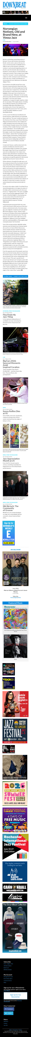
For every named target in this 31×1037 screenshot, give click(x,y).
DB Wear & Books (8, 969)
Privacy (20, 1029)
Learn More (7, 990)
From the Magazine (14, 311)
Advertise (6, 1021)
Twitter (8, 1013)
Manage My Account (8, 976)
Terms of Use (15, 1029)
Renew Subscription (8, 978)
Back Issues (6, 967)
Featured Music (16, 603)
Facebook (9, 1009)
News (4, 407)
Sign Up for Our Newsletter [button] (15, 996)
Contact (5, 1023)
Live (4, 357)
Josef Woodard (7, 41)
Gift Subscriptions (7, 965)
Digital (16, 597)
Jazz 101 (6, 1025)
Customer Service (8, 980)
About (10, 1029)
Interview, (6, 311)
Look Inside (15, 593)
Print (11, 597)
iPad (19, 597)
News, (4, 455)
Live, (4, 40)
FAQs (5, 982)
